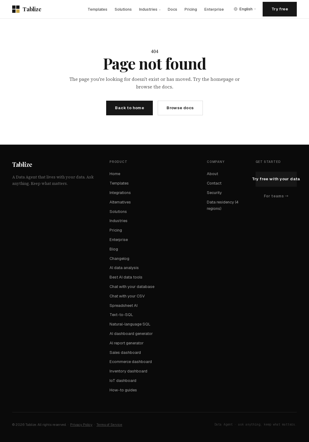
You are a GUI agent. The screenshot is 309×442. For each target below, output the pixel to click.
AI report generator (127, 343)
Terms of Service (109, 424)
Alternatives (120, 202)
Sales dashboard (125, 352)
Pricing (191, 9)
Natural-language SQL (130, 324)
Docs (172, 9)
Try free (279, 9)
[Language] (244, 9)
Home (115, 173)
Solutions (123, 9)
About (212, 173)
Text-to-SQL (121, 314)
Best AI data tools (126, 277)
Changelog (119, 258)
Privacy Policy (81, 424)
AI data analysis (124, 267)
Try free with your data (276, 178)
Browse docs (180, 107)
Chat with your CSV (127, 296)
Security (214, 192)
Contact (214, 183)
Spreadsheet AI (124, 305)
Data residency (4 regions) (223, 205)
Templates (97, 9)
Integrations (120, 192)
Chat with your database (132, 286)
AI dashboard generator (131, 333)
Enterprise (214, 9)
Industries (149, 9)
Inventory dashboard (128, 371)
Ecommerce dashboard (131, 361)
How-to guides (123, 390)
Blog (114, 249)
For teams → (276, 196)
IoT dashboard (123, 380)
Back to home (129, 107)
